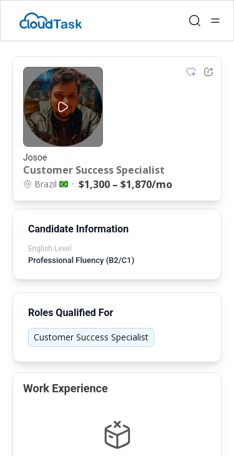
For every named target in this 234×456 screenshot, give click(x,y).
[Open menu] (215, 20)
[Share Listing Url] (208, 71)
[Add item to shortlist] (191, 71)
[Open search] (194, 20)
